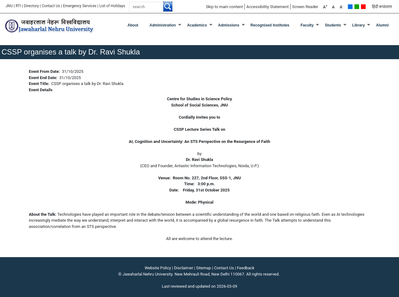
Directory (31, 6)
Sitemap (203, 268)
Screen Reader (305, 6)
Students (333, 25)
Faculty (307, 25)
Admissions (228, 25)
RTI (18, 6)
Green (356, 6)
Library (358, 25)
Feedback (245, 268)
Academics (197, 25)
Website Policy (158, 268)
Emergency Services (80, 6)
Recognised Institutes (270, 25)
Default (350, 6)
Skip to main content (224, 6)
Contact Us (51, 6)
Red (363, 6)
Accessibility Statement (267, 6)
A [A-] (341, 6)
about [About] (132, 25)
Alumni (382, 25)
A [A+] (325, 6)
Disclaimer (183, 268)
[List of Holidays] (112, 6)
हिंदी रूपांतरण (382, 6)
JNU (9, 6)
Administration (163, 25)
